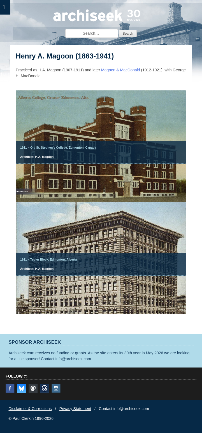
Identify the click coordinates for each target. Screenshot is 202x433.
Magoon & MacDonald (120, 70)
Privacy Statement (75, 408)
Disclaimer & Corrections (30, 408)
